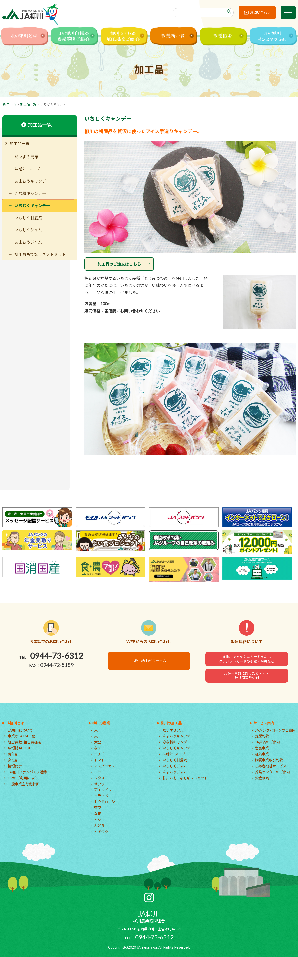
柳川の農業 (101, 723)
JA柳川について (20, 730)
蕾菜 (97, 808)
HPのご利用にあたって (26, 778)
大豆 (97, 742)
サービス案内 (263, 723)
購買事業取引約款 (269, 760)
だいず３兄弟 (26, 156)
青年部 (13, 754)
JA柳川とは (15, 723)
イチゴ (99, 754)
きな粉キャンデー (30, 193)
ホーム (11, 104)
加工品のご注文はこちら (119, 264)
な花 (97, 814)
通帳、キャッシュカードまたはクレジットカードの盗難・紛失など (246, 659)
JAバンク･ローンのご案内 (275, 730)
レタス (99, 778)
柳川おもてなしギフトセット (40, 254)
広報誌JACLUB (19, 748)
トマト (99, 760)
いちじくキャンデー (32, 205)
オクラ (99, 784)
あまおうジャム (28, 242)
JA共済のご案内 (267, 742)
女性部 (13, 760)
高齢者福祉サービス (270, 766)
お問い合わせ (260, 12)
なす (97, 748)
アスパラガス (104, 766)
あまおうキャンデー (32, 181)
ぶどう (99, 826)
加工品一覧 (28, 104)
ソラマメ (101, 796)
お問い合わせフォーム (148, 661)
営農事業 (262, 748)
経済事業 (262, 754)
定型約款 (262, 736)
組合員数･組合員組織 (24, 742)
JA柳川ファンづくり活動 (27, 772)
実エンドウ (103, 790)
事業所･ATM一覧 (21, 736)
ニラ (97, 772)
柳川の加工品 (171, 723)
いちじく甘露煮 (28, 217)
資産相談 (262, 778)
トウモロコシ (104, 802)
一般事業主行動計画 (23, 784)
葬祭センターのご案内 (272, 772)
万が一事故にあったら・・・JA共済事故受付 (246, 675)
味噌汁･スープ (27, 169)
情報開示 (15, 766)
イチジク (101, 832)
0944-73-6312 (56, 656)
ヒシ (97, 820)
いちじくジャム (28, 229)
